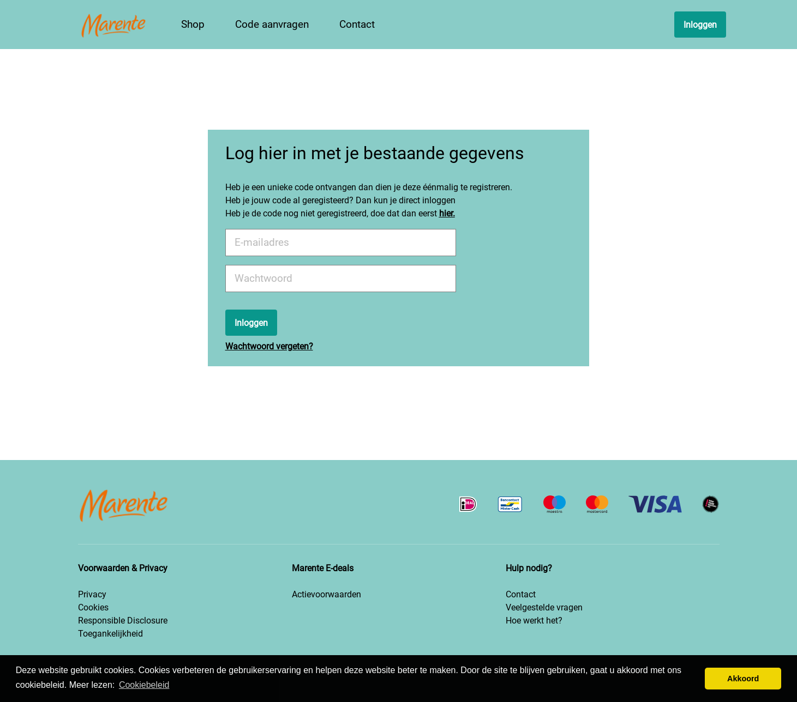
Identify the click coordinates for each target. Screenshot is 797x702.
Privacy (92, 594)
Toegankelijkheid (110, 633)
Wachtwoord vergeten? (269, 346)
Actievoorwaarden (326, 594)
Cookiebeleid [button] (144, 684)
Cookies (93, 607)
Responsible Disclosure (122, 620)
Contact (521, 594)
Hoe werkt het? (534, 620)
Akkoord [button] (743, 678)
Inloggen (700, 25)
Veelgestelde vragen (544, 607)
